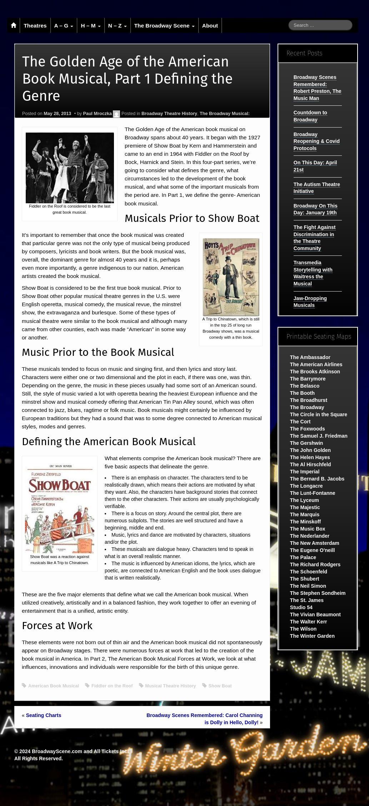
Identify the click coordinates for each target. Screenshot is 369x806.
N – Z (117, 26)
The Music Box (307, 529)
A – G (64, 26)
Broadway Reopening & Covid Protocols (317, 141)
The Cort (300, 421)
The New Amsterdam (314, 543)
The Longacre (306, 486)
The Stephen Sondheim (318, 593)
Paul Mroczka (97, 113)
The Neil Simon (308, 586)
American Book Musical (53, 685)
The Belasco (304, 386)
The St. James (307, 600)
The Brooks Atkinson (315, 371)
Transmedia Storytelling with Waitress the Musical (313, 273)
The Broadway (307, 407)
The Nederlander (309, 536)
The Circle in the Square (318, 414)
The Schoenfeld (308, 571)
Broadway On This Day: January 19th (316, 209)
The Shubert (304, 579)
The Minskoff (305, 521)
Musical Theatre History (170, 685)
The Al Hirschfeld (310, 464)
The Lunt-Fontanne (312, 493)
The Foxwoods (307, 429)
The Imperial (304, 471)
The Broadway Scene (164, 26)
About (210, 26)
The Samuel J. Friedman (319, 436)
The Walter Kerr (308, 622)
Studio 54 (301, 607)
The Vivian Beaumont (315, 614)
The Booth (302, 393)
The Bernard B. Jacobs (317, 479)
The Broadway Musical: (225, 113)
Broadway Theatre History (169, 113)
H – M (90, 26)
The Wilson (303, 629)
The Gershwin (306, 443)
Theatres (35, 26)
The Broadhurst (308, 400)
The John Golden (310, 450)
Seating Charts (43, 715)
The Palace (303, 557)
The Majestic (305, 507)
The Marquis (304, 514)
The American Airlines (316, 364)
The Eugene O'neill (312, 550)
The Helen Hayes (310, 457)
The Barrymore (308, 379)
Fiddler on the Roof (112, 685)
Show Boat (220, 685)
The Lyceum (304, 500)
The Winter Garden (312, 636)
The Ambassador (310, 357)
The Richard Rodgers (315, 564)
